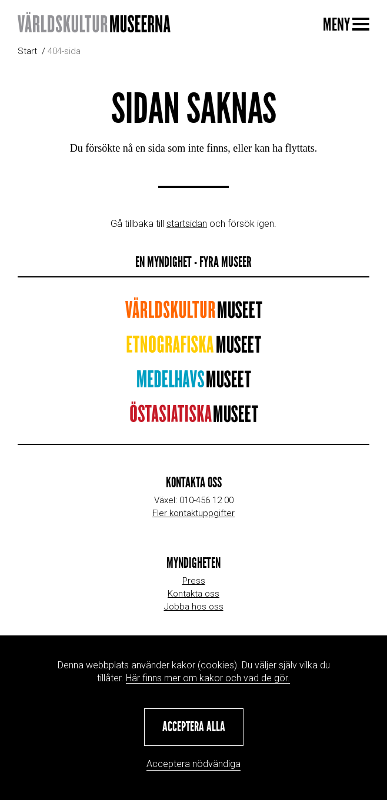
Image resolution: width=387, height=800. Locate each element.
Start (27, 51)
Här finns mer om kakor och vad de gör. (208, 678)
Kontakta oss (193, 593)
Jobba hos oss (193, 606)
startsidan (186, 223)
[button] (193, 727)
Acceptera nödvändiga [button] (193, 763)
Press (193, 580)
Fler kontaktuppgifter (193, 513)
